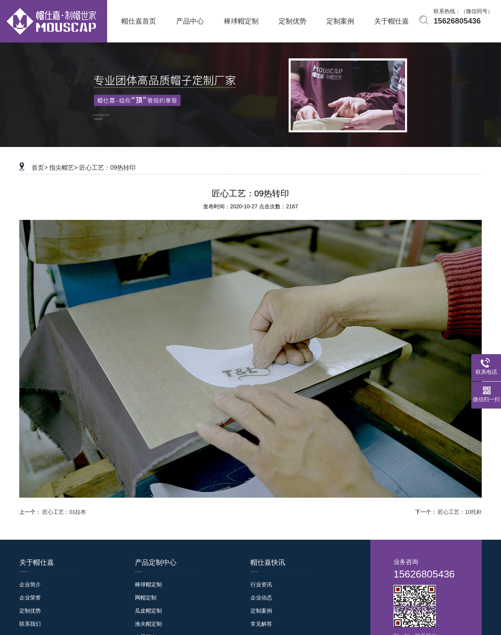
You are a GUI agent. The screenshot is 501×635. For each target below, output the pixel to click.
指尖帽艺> (63, 167)
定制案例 (261, 610)
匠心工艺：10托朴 (460, 512)
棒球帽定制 (148, 584)
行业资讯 (261, 584)
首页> (39, 167)
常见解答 (261, 624)
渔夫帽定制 (148, 624)
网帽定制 (145, 597)
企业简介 (30, 584)
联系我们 (30, 624)
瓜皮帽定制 (148, 610)
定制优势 (30, 610)
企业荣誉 (30, 597)
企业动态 (261, 597)
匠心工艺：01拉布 (64, 512)
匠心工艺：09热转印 (107, 167)
